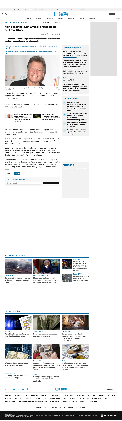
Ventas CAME (28, 9)
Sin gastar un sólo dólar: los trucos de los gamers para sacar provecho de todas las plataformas (74, 337)
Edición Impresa (41, 399)
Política (60, 18)
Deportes (27, 399)
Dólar (29, 18)
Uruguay (92, 18)
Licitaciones (93, 402)
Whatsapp (27, 389)
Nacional (8, 399)
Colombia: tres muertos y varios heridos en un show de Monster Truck (17, 280)
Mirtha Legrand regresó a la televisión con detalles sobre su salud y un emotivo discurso (75, 53)
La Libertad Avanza (17, 9)
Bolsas (71, 168)
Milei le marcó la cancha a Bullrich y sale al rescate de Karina (77, 125)
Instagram (14, 389)
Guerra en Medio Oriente (41, 9)
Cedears (85, 168)
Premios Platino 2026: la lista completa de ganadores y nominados (81, 278)
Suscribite (51, 183)
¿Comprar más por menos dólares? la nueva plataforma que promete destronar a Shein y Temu (46, 366)
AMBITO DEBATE (77, 407)
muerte (25, 22)
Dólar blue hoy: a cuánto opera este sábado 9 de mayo (17, 364)
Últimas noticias (21, 396)
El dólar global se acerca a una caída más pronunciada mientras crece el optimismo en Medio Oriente (75, 366)
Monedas (65, 168)
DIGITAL (42, 407)
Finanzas (50, 18)
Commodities (78, 168)
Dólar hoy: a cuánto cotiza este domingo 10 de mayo (75, 79)
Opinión (81, 18)
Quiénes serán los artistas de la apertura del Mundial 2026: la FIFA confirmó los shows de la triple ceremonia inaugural (75, 63)
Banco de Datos (67, 396)
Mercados (81, 396)
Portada (8, 396)
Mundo (18, 399)
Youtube (23, 389)
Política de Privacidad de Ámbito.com (33, 402)
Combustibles (70, 9)
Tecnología (96, 399)
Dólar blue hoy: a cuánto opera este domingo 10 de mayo (75, 72)
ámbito (7, 22)
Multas (82, 402)
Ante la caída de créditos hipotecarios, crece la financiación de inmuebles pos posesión (77, 116)
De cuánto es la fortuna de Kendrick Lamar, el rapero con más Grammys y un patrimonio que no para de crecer (75, 88)
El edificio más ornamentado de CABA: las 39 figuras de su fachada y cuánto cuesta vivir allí (77, 106)
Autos (72, 399)
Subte (51, 9)
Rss (105, 399)
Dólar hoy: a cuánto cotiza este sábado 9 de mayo (17, 376)
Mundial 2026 (81, 9)
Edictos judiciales (70, 402)
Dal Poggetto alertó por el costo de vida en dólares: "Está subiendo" (46, 379)
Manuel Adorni (60, 9)
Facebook (9, 389)
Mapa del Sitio (10, 402)
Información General (58, 399)
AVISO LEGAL (54, 402)
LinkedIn (18, 389)
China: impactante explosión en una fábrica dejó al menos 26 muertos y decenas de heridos (51, 117)
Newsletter (118, 18)
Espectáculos (16, 22)
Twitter (5, 389)
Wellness (111, 396)
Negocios (71, 18)
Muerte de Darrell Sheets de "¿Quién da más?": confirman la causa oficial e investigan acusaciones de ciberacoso (23, 118)
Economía (39, 18)
